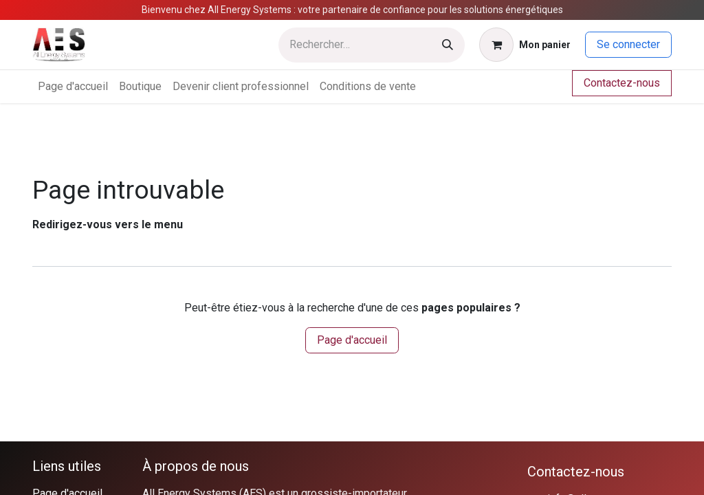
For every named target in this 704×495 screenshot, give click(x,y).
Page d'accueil (352, 339)
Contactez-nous (622, 82)
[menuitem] (72, 86)
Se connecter (628, 44)
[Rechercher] (447, 45)
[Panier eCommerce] (525, 45)
